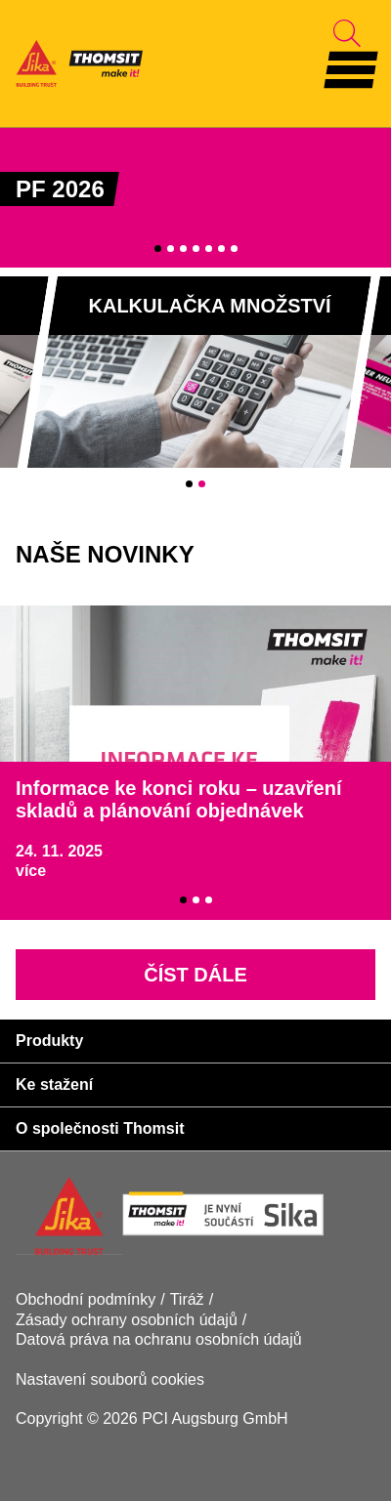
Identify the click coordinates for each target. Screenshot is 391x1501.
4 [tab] (196, 248)
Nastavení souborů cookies (110, 1379)
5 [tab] (208, 248)
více (31, 870)
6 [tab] (221, 248)
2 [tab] (170, 248)
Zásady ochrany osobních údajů (127, 1320)
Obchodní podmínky (85, 1299)
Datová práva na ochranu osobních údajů (159, 1339)
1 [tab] (157, 248)
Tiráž (187, 1299)
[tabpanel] (195, 197)
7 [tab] (234, 248)
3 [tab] (183, 248)
